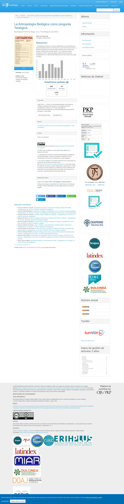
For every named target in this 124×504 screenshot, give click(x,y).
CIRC (21, 432)
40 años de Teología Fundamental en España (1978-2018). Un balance (47, 218)
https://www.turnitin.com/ (87, 340)
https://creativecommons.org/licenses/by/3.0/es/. (53, 164)
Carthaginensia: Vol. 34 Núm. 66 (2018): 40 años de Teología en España (46, 230)
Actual (23, 5)
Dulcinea (33, 408)
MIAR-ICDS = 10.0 (90, 185)
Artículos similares (22, 204)
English (84, 26)
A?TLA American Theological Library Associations (32, 406)
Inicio (17, 15)
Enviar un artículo (87, 55)
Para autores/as (86, 44)
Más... (51, 425)
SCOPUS (15, 406)
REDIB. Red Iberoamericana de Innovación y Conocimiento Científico (64, 406)
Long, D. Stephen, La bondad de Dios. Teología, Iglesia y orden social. (53, 225)
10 (26, 245)
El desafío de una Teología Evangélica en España (47, 221)
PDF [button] (24, 68)
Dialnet (32, 430)
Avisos (36, 5)
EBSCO (15, 430)
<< (15, 245)
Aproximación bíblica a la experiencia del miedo (44, 240)
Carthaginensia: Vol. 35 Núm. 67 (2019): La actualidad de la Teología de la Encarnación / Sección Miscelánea (47, 213)
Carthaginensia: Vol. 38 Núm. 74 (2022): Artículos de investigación (35, 226)
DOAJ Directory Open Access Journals (37, 432)
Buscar (117, 10)
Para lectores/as (86, 40)
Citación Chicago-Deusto (85, 5)
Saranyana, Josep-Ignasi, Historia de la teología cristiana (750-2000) (52, 207)
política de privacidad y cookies (93, 497)
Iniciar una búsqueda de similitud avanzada (34, 247)
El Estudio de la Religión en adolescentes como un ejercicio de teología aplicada (54, 211)
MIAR (24, 432)
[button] (40, 196)
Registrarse (113, 2)
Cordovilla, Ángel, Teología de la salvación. (45, 214)
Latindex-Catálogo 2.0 (24, 430)
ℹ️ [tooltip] (67, 82)
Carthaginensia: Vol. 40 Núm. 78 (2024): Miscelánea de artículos (40, 233)
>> (29, 245)
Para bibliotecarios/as (88, 47)
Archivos (29, 5)
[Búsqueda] (105, 10)
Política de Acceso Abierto (102, 5)
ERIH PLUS (101, 185)
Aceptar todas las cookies (18, 501)
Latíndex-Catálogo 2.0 (102, 2)
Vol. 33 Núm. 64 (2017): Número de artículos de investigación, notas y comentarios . (49, 15)
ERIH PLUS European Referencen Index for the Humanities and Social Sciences (58, 408)
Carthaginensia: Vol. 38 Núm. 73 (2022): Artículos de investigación (35, 209)
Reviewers (73, 5)
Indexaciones (44, 5)
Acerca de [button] (114, 5)
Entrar (121, 2)
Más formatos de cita (44, 115)
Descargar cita (57, 115)
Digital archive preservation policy (59, 5)
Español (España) (87, 23)
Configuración (5, 501)
